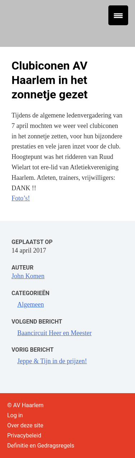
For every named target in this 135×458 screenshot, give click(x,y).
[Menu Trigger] (118, 15)
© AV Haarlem (25, 405)
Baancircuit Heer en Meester (54, 333)
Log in (15, 415)
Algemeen (30, 304)
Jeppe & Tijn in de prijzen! (52, 361)
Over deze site (25, 425)
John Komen (28, 276)
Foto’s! (21, 198)
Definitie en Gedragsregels (40, 445)
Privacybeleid (24, 435)
